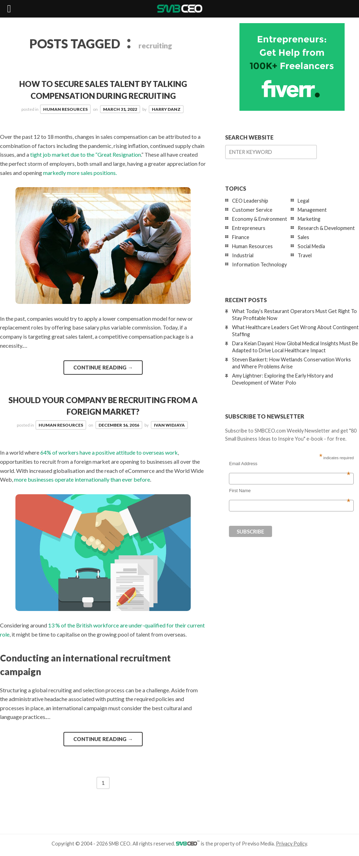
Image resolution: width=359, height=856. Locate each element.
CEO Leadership (250, 201)
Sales (303, 237)
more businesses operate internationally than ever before (82, 479)
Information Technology (259, 264)
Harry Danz (166, 109)
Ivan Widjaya (169, 425)
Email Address (289, 463)
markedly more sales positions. (80, 172)
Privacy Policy (291, 844)
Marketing (309, 219)
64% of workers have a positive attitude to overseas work (109, 452)
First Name (289, 490)
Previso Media (258, 844)
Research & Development (326, 228)
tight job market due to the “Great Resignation (85, 154)
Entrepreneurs (248, 228)
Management (312, 210)
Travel (305, 255)
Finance (240, 237)
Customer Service (252, 210)
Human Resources (65, 109)
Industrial (242, 255)
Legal (303, 201)
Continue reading (103, 367)
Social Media (311, 246)
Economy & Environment (259, 219)
